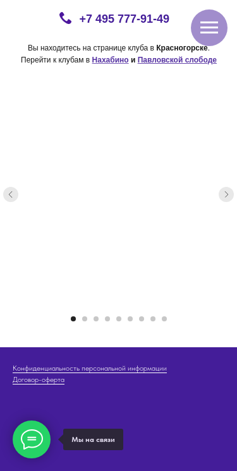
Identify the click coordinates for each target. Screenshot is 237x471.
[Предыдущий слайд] (10, 194)
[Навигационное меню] (209, 27)
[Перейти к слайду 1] (73, 318)
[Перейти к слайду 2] (84, 318)
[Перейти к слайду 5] (118, 318)
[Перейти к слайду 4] (107, 318)
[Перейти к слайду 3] (96, 318)
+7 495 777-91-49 (125, 19)
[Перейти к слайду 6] (130, 318)
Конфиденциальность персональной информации (90, 368)
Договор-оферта (38, 379)
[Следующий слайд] (226, 194)
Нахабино (110, 60)
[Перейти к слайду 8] (152, 318)
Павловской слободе (177, 60)
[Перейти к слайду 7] (141, 318)
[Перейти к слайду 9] (164, 318)
